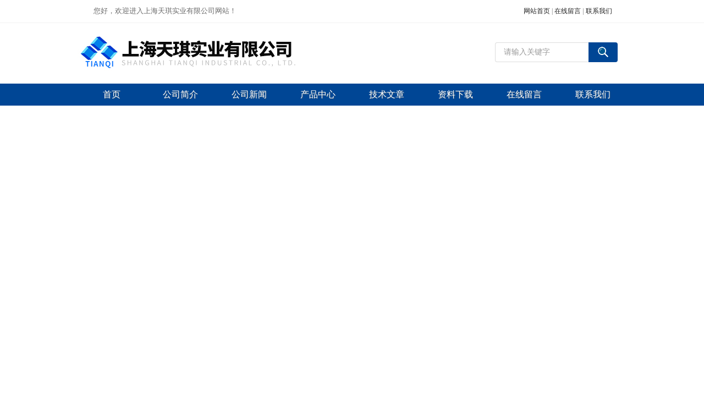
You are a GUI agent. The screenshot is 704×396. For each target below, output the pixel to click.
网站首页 (537, 11)
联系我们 (599, 11)
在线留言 (567, 11)
